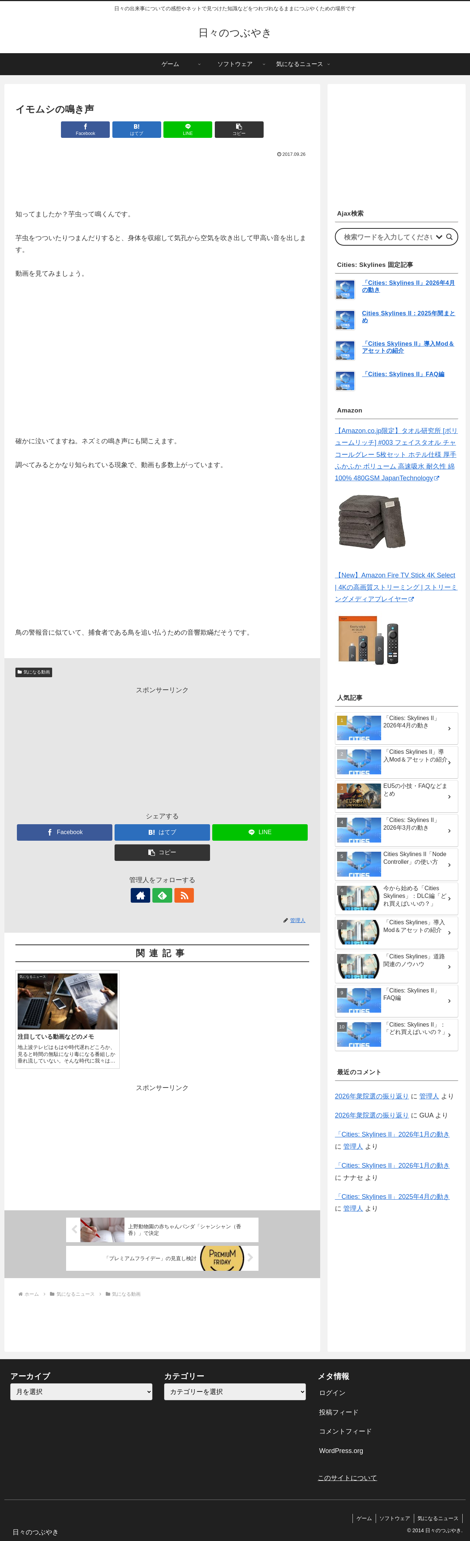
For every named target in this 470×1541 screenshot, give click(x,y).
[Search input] (388, 237)
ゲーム (363, 1518)
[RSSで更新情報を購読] (179, 895)
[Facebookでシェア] (88, 129)
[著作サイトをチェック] (145, 895)
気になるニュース (438, 1518)
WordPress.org (341, 1450)
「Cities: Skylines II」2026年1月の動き (392, 1134)
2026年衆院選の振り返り (372, 1096)
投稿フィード (339, 1412)
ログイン (332, 1393)
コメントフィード (345, 1431)
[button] (236, 129)
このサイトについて (347, 1478)
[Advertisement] (162, 179)
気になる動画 (34, 672)
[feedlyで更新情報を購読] (162, 895)
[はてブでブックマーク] (137, 129)
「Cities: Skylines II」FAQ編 (403, 374)
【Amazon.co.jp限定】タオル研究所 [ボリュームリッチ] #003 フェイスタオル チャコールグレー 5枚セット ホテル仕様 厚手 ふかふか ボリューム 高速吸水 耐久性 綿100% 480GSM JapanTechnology (396, 454)
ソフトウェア (394, 1518)
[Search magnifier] (449, 237)
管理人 (429, 1096)
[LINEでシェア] (186, 129)
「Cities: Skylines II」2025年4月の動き (392, 1196)
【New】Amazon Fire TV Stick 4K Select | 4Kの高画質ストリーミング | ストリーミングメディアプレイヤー (396, 587)
